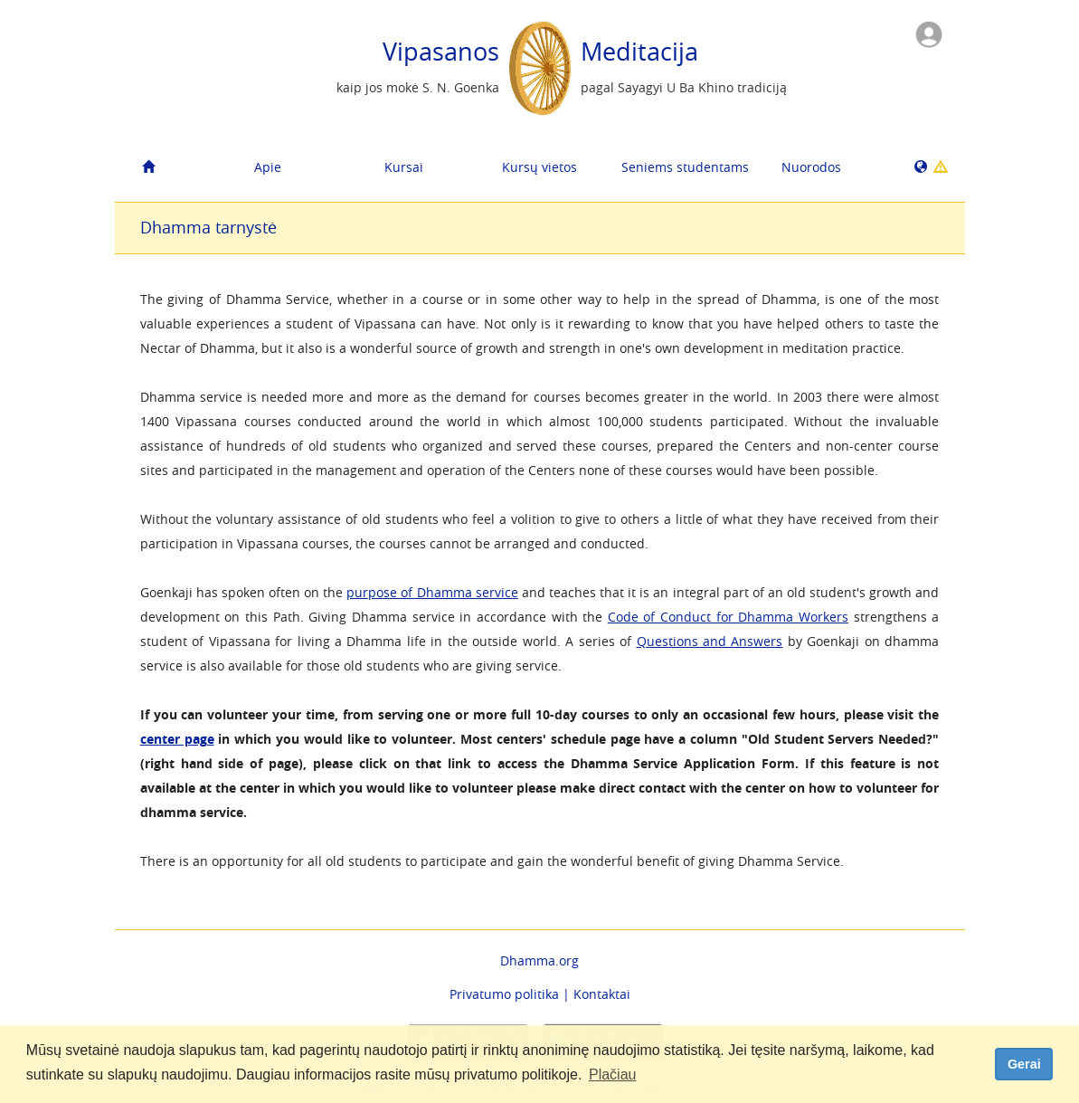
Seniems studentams (682, 167)
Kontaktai (601, 994)
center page (177, 738)
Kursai (403, 167)
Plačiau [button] (612, 1074)
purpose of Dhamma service (431, 592)
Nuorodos (811, 167)
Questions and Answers (710, 641)
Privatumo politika (504, 994)
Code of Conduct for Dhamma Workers (728, 616)
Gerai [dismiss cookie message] (1024, 1064)
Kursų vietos (539, 167)
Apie (267, 167)
